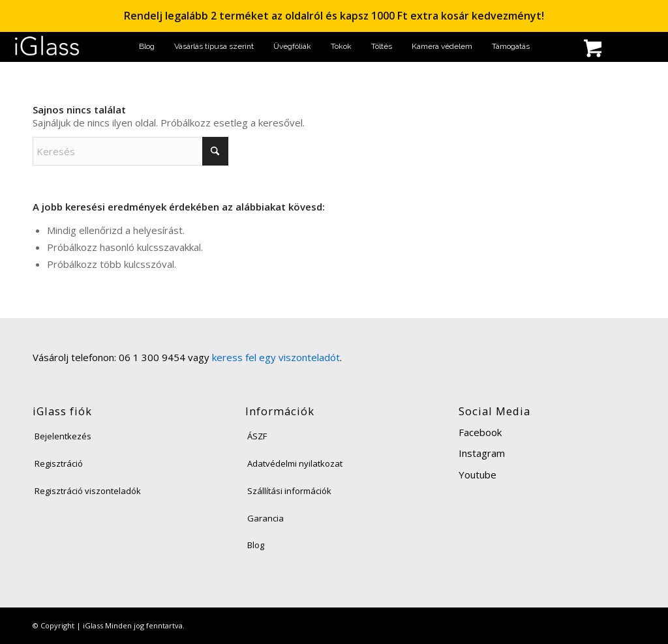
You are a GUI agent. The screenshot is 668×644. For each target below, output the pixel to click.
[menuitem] (146, 46)
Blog (255, 545)
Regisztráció (59, 463)
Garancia (265, 518)
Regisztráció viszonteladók (88, 491)
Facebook (480, 432)
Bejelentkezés (63, 436)
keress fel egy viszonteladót (276, 357)
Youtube (477, 474)
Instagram (482, 453)
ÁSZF (257, 436)
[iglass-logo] (47, 46)
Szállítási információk (289, 491)
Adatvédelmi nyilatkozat (294, 463)
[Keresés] (550, 50)
